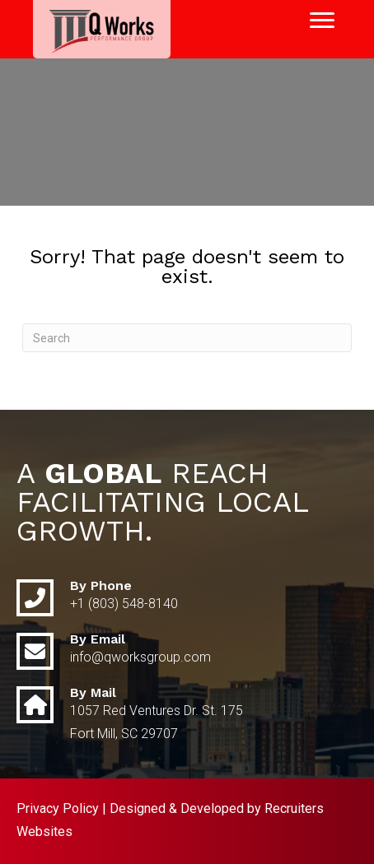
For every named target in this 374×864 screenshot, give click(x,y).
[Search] (187, 337)
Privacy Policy (57, 808)
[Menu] (322, 21)
